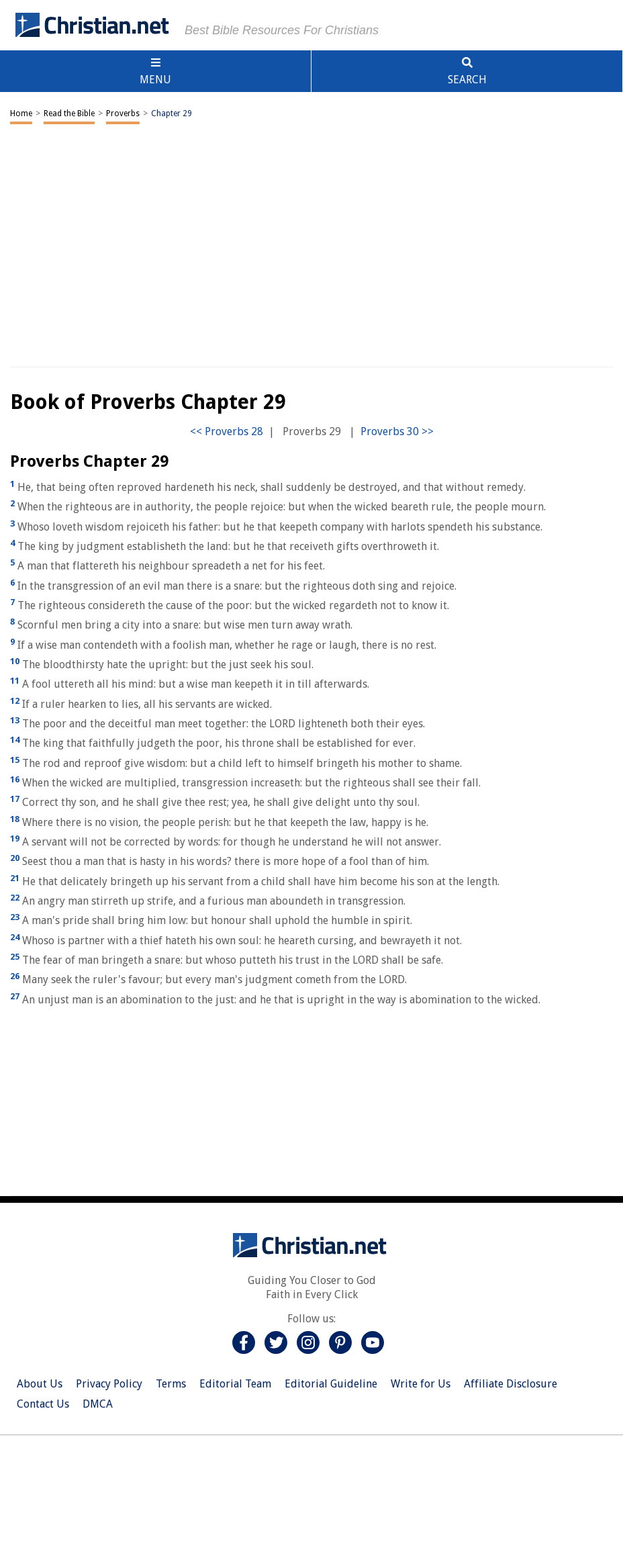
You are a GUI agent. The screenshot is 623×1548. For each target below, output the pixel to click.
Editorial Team (235, 1383)
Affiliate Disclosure (510, 1383)
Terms (171, 1383)
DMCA (98, 1404)
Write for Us (420, 1383)
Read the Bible (69, 113)
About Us (39, 1383)
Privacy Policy (109, 1383)
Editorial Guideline (331, 1383)
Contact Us (43, 1404)
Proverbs (123, 113)
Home (21, 113)
